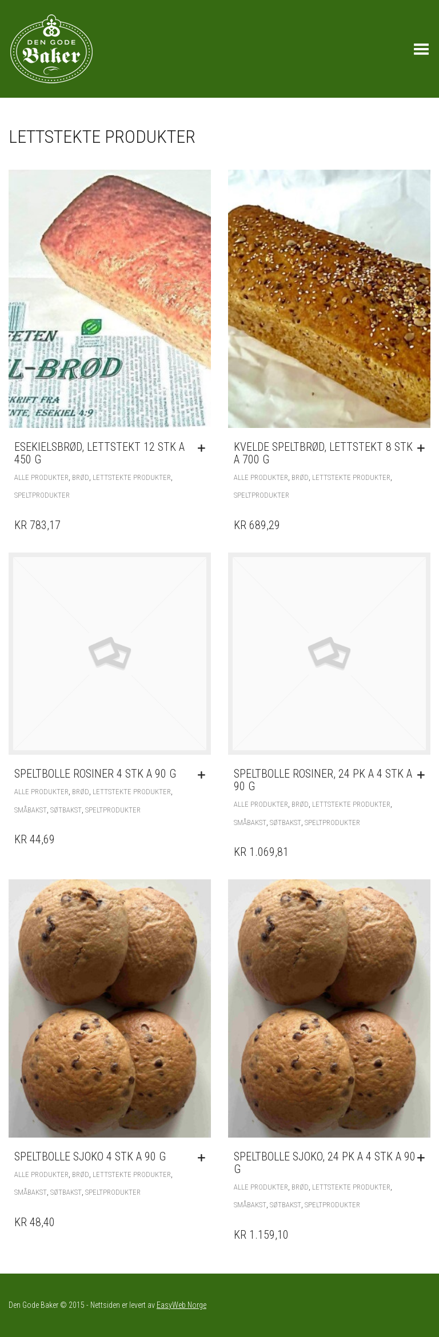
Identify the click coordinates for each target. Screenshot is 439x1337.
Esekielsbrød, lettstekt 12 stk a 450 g (99, 453)
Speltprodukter (42, 495)
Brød (80, 477)
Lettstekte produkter (132, 477)
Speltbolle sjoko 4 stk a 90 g (90, 1156)
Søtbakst (66, 810)
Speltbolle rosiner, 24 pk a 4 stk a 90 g (323, 780)
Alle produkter (41, 477)
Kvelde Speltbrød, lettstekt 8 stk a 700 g (323, 453)
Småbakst (30, 810)
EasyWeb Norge (181, 1305)
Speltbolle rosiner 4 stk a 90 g (95, 773)
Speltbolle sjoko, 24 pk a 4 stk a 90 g (325, 1163)
